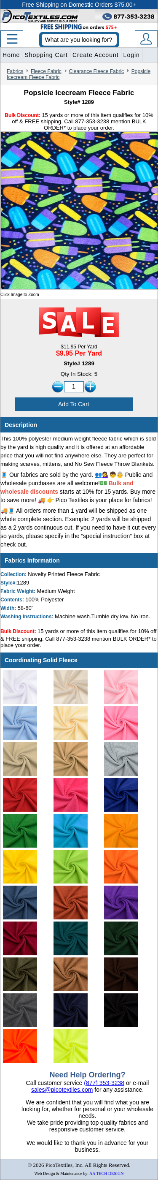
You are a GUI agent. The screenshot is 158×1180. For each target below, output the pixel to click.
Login (131, 55)
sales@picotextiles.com (62, 1089)
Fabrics (15, 71)
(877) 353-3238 (104, 1082)
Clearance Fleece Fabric (96, 71)
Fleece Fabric (46, 71)
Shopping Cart (46, 55)
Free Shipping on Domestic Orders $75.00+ (79, 4)
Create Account (95, 55)
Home (11, 55)
